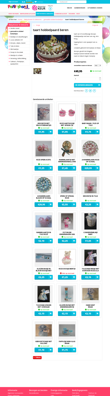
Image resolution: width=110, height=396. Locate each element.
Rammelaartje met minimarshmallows (67, 160)
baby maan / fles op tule (90, 124)
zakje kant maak (90, 306)
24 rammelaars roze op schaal (90, 160)
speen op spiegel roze (67, 197)
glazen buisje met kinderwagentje (67, 306)
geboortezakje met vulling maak (43, 343)
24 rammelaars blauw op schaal (43, 197)
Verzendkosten (34, 393)
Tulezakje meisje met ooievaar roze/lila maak (90, 270)
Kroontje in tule (90, 196)
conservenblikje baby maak (90, 234)
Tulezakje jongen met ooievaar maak (43, 307)
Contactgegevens (56, 393)
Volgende (95, 25)
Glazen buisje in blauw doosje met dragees (44, 270)
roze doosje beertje (67, 268)
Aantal (76, 75)
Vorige (38, 25)
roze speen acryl (43, 159)
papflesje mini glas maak (67, 342)
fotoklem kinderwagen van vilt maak (67, 235)
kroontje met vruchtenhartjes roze (43, 125)
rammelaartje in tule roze (43, 233)
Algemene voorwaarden (15, 393)
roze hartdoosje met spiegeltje (67, 124)
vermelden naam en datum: (83, 65)
